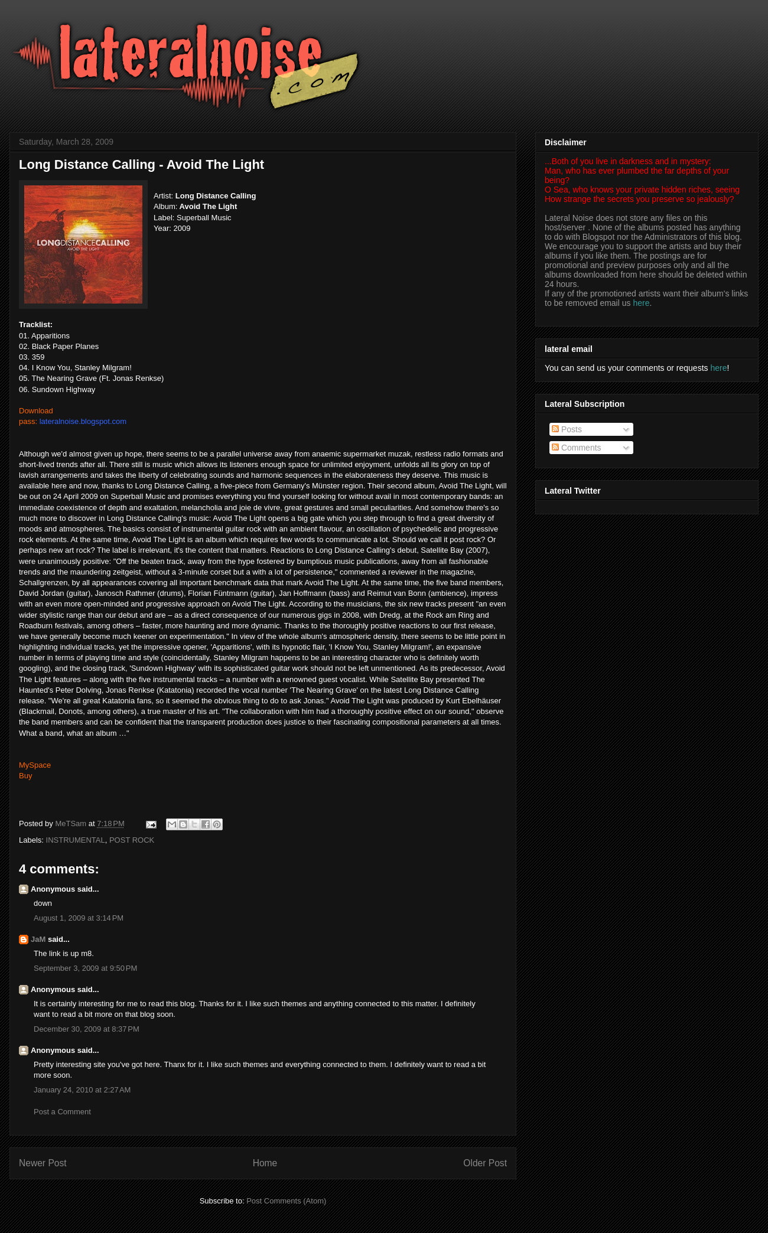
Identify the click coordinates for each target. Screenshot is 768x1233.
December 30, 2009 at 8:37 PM (86, 1029)
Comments (576, 447)
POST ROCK (131, 840)
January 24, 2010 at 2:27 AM (82, 1089)
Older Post (485, 1163)
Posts (567, 429)
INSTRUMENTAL (75, 840)
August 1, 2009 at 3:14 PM (78, 918)
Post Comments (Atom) (286, 1200)
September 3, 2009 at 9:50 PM (85, 968)
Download (36, 410)
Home (265, 1163)
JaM (38, 939)
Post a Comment (62, 1111)
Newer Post (43, 1163)
